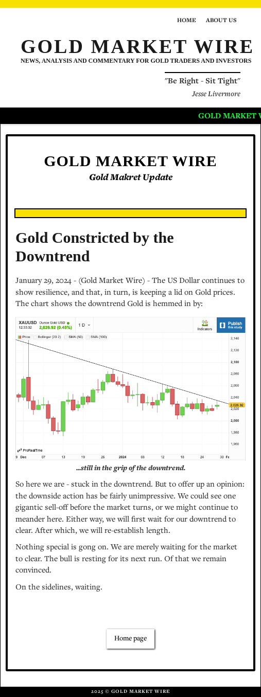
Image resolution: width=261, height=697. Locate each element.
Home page (130, 638)
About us (221, 20)
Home (186, 20)
